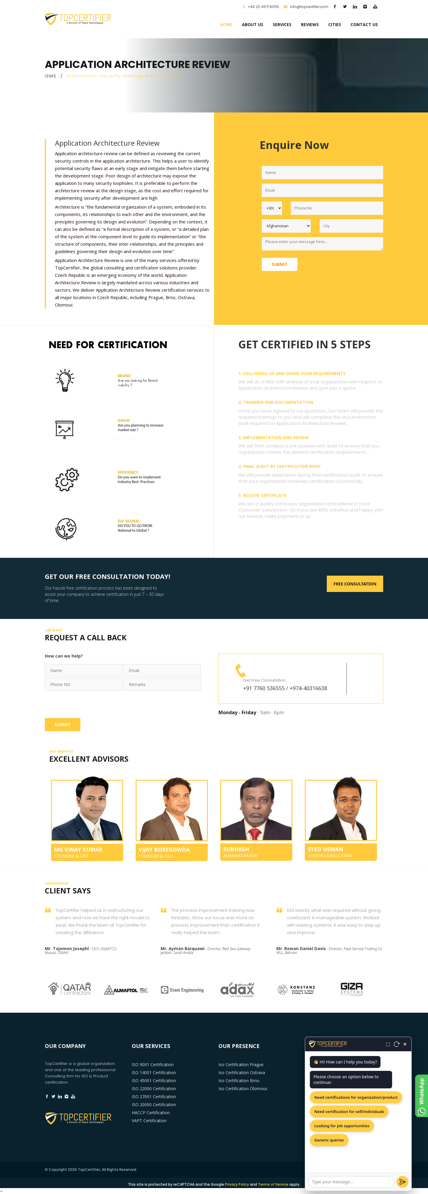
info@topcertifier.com (305, 6)
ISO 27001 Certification (154, 1096)
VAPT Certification (149, 1120)
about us (252, 24)
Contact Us (364, 24)
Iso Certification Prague (241, 1064)
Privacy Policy (237, 1184)
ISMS (50, 76)
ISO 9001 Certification (153, 1064)
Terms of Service (273, 1184)
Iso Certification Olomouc (243, 1088)
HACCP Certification (151, 1112)
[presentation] (90, 703)
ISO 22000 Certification (154, 1088)
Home (226, 24)
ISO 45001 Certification (154, 1080)
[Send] (402, 1182)
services (282, 24)
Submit (280, 264)
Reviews (310, 24)
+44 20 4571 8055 (263, 6)
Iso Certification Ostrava (241, 1072)
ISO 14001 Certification (154, 1072)
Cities (334, 24)
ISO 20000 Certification (154, 1104)
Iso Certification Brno (238, 1080)
